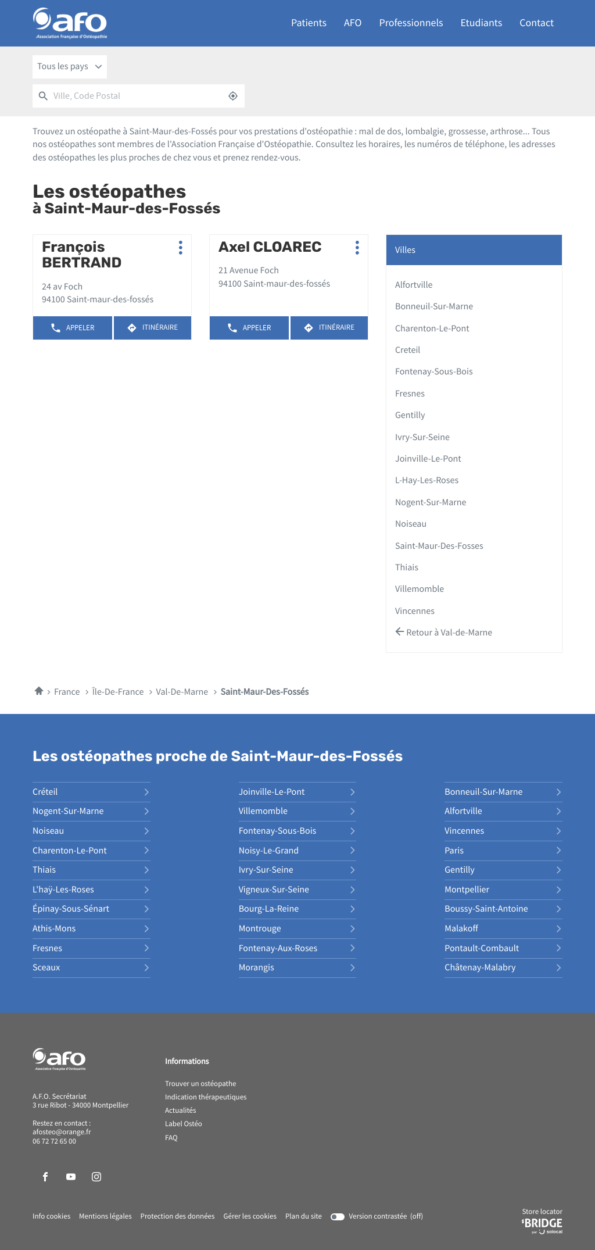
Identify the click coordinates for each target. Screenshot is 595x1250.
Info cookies (51, 1217)
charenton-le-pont (432, 328)
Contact (536, 23)
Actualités (180, 1111)
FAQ (171, 1138)
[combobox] (70, 66)
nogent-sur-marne (431, 502)
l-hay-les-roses (426, 480)
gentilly (410, 415)
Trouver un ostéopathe (200, 1084)
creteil (407, 350)
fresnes (410, 393)
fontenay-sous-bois (434, 371)
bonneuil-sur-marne (434, 306)
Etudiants (482, 23)
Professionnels (411, 23)
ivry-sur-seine (422, 437)
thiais (406, 567)
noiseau (410, 524)
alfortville (413, 285)
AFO (352, 23)
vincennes (415, 611)
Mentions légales (105, 1217)
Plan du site (303, 1217)
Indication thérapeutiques (206, 1098)
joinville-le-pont (428, 459)
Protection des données (178, 1217)
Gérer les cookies (249, 1217)
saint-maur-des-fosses (439, 546)
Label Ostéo (183, 1124)
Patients (309, 23)
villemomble (419, 589)
